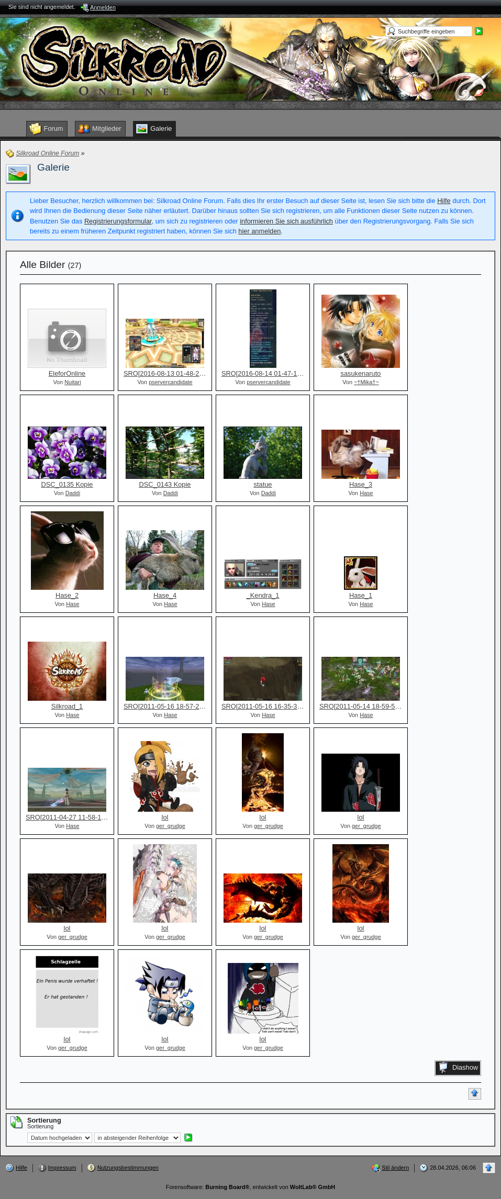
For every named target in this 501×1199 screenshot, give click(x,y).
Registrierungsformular (118, 221)
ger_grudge (170, 826)
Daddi (72, 493)
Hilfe (444, 201)
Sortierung (40, 1126)
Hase (366, 493)
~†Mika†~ (366, 382)
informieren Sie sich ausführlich (286, 221)
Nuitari (72, 382)
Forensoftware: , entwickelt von (250, 1187)
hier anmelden (259, 231)
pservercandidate (170, 382)
